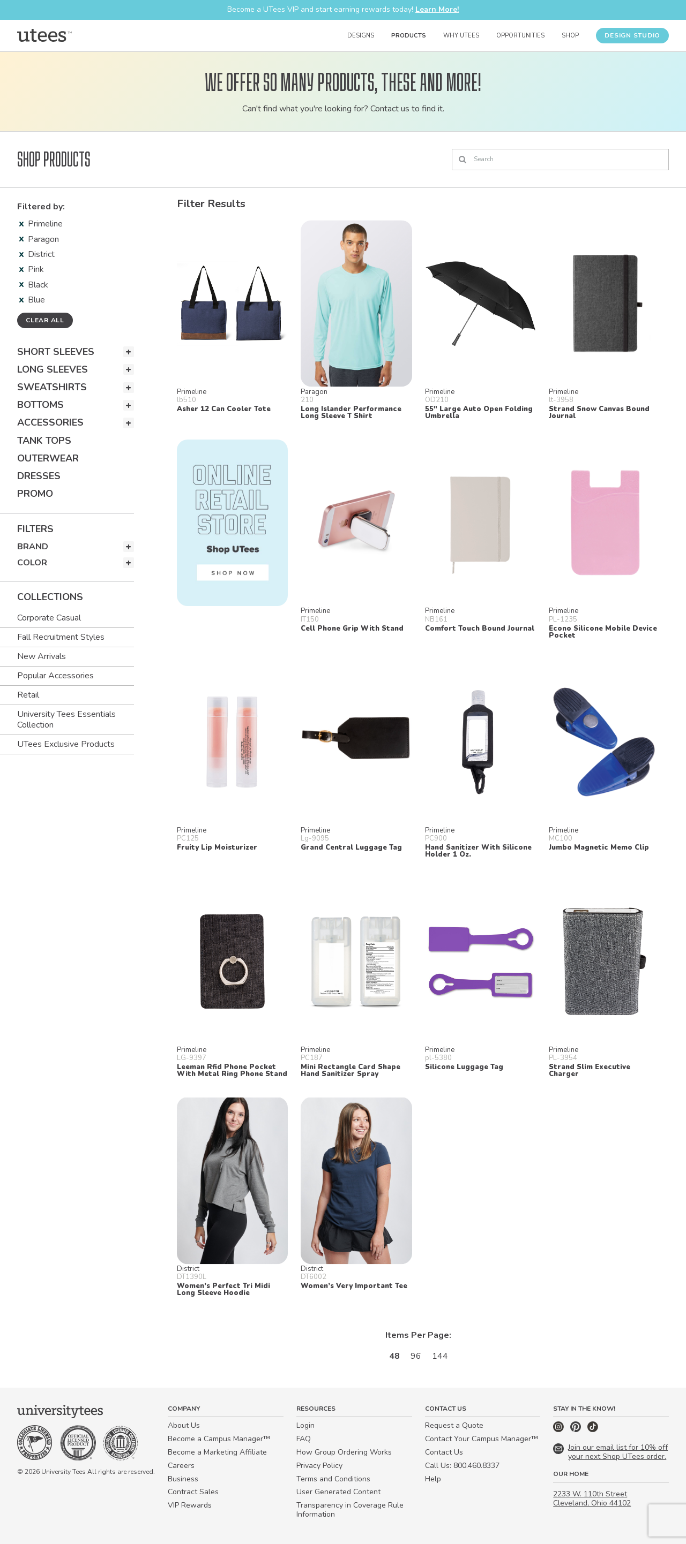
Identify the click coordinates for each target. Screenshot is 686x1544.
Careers (181, 1465)
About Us (184, 1425)
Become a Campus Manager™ (219, 1439)
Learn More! (437, 9)
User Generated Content (338, 1492)
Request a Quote (454, 1425)
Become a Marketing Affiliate (217, 1452)
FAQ (303, 1439)
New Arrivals (41, 656)
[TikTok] (592, 1430)
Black (33, 285)
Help (433, 1479)
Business (183, 1479)
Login (305, 1425)
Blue (32, 300)
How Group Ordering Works (344, 1452)
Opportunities (520, 36)
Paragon (39, 239)
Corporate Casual (49, 618)
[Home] (44, 35)
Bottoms (40, 404)
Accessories (50, 422)
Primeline (41, 224)
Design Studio (632, 35)
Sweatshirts (52, 387)
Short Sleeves (55, 351)
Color (32, 563)
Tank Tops (44, 440)
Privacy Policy (319, 1465)
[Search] (560, 159)
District (37, 254)
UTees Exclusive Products (66, 744)
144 (440, 1356)
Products (408, 36)
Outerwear (48, 458)
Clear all (45, 320)
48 (394, 1356)
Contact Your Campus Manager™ (481, 1439)
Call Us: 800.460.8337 (462, 1465)
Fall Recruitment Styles (61, 637)
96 (416, 1356)
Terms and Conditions (333, 1479)
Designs (360, 36)
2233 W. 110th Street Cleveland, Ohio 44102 (592, 1498)
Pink (31, 269)
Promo (35, 493)
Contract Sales (193, 1492)
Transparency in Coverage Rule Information (350, 1509)
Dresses (39, 476)
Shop (570, 36)
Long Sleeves (52, 369)
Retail (28, 695)
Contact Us (444, 1452)
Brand (32, 546)
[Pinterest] (576, 1430)
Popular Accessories (55, 676)
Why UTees (461, 36)
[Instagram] (559, 1430)
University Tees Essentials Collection (66, 719)
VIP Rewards (190, 1505)
